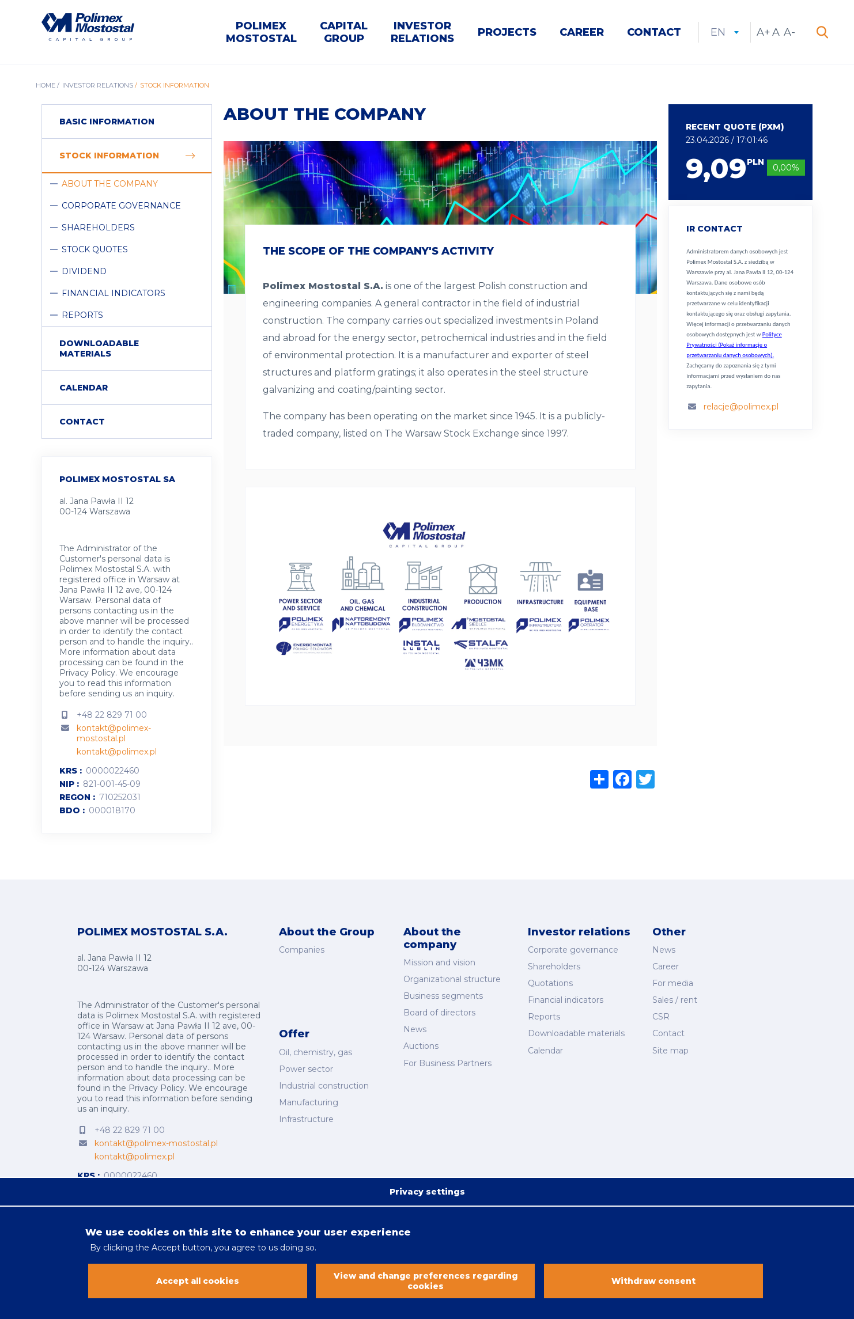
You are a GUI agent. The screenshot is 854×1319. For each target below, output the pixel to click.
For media (672, 982)
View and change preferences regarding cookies (425, 1282)
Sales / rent (674, 999)
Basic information (106, 123)
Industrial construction (324, 1080)
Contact (654, 32)
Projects (507, 32)
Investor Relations (422, 33)
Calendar (83, 389)
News (414, 1027)
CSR (661, 1015)
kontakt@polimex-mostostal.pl (114, 734)
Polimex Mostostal (261, 33)
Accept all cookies (198, 1282)
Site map (670, 1046)
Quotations (550, 982)
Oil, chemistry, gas (315, 1048)
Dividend (84, 272)
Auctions (421, 1043)
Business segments (443, 995)
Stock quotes (95, 250)
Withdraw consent (653, 1282)
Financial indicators (113, 294)
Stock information (109, 156)
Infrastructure (306, 1111)
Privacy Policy (87, 674)
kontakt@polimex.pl (117, 753)
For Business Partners (447, 1059)
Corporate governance (121, 207)
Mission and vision (439, 963)
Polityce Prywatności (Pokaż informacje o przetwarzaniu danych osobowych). (733, 346)
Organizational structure (452, 979)
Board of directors (439, 1011)
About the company (110, 185)
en (725, 32)
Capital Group (344, 33)
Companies (301, 950)
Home (45, 86)
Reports (82, 316)
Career (582, 32)
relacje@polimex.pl (741, 408)
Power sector (306, 1064)
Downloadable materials (99, 349)
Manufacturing (308, 1095)
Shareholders (98, 228)
